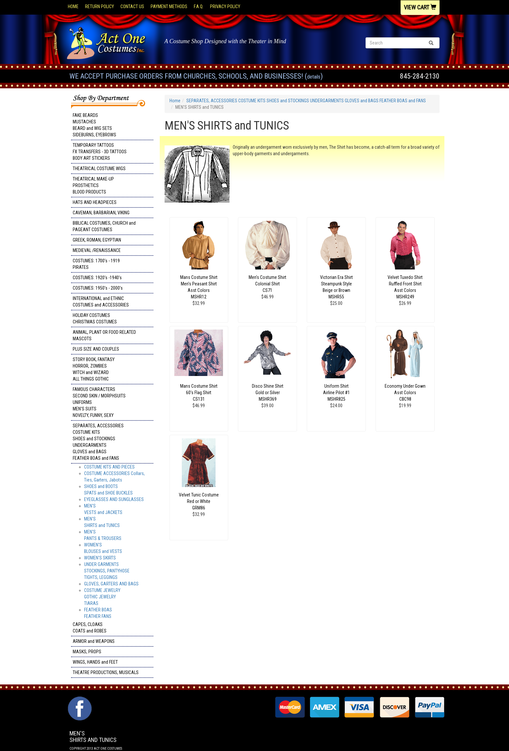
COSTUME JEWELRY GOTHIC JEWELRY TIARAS (102, 597)
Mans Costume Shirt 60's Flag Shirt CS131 (198, 392)
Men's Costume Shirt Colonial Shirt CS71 (267, 284)
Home (73, 6)
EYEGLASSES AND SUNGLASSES (114, 499)
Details (313, 77)
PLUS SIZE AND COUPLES (96, 349)
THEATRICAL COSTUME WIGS (99, 168)
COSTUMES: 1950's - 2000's (98, 288)
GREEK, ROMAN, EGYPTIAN (97, 240)
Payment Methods (169, 6)
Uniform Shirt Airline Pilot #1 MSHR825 (336, 392)
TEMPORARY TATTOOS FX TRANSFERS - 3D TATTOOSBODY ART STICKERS (100, 152)
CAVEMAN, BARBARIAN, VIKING (101, 212)
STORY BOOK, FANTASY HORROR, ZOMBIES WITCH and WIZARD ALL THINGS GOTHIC (94, 369)
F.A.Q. (199, 6)
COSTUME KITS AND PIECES (109, 466)
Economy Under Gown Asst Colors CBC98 (405, 392)
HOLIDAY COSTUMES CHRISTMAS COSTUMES (95, 318)
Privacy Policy (225, 6)
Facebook (79, 699)
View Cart (420, 7)
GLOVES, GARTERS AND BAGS (111, 583)
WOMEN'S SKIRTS (100, 557)
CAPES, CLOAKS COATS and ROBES (89, 627)
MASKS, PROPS (87, 651)
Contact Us (132, 6)
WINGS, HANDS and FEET (95, 662)
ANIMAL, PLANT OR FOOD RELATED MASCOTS (104, 335)
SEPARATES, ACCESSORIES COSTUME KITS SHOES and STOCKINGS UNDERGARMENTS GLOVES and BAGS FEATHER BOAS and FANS (98, 442)
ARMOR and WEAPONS (94, 641)
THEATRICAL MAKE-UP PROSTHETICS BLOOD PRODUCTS (93, 185)
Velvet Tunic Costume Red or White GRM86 (199, 501)
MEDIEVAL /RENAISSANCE (97, 250)
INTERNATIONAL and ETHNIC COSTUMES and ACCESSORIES (101, 301)
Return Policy (99, 6)
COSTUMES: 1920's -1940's (97, 277)
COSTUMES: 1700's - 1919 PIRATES (96, 264)
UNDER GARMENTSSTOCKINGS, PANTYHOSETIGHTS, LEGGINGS (107, 571)
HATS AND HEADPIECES (95, 202)
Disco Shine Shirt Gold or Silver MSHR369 (267, 392)
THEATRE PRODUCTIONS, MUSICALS (106, 672)
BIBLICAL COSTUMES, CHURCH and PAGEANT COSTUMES (104, 226)
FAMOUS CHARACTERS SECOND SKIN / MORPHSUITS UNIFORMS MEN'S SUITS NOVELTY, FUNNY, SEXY (99, 402)
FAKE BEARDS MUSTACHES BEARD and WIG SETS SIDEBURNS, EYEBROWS (94, 125)
